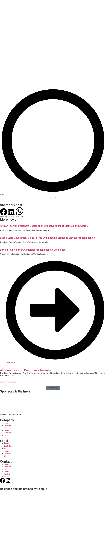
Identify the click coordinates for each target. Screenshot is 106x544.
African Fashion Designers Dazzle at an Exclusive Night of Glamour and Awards (44, 191)
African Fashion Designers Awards (25, 335)
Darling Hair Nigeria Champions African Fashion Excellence (33, 214)
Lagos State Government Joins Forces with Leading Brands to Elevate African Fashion (47, 202)
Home (6, 388)
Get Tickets (8, 390)
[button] (3, 178)
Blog (5, 393)
